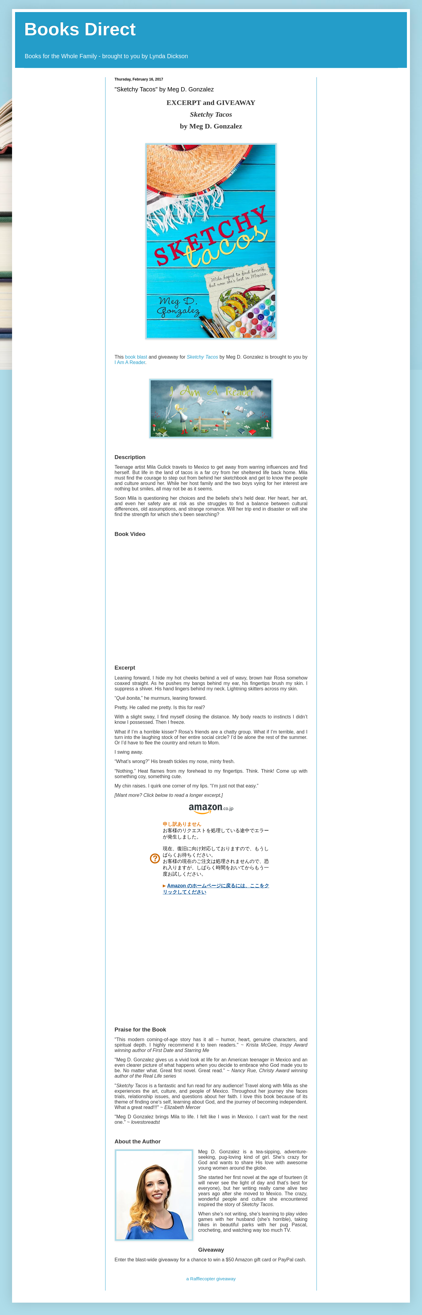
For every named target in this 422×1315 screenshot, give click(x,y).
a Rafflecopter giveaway (211, 1278)
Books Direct (80, 29)
